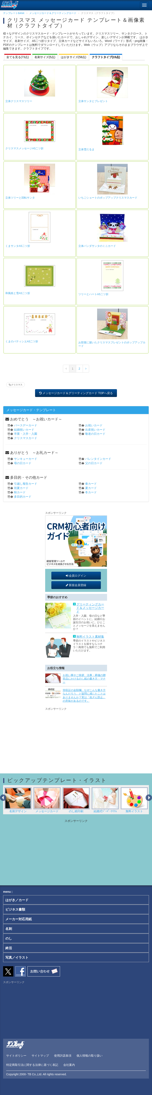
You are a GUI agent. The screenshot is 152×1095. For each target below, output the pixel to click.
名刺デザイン (18, 800)
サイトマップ (40, 1055)
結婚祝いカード (24, 429)
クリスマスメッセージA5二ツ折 (24, 148)
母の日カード (22, 463)
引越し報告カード (25, 483)
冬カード (91, 492)
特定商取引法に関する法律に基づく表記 (32, 1064)
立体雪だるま (86, 149)
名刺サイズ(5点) (44, 57)
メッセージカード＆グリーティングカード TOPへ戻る (76, 393)
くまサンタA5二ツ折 (17, 245)
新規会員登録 (76, 585)
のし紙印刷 (76, 800)
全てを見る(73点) (17, 57)
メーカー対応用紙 (18, 919)
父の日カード (94, 463)
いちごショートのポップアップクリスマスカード (107, 197)
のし (8, 938)
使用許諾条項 (62, 1055)
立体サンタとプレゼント (93, 101)
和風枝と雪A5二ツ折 (17, 293)
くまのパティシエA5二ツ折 (21, 341)
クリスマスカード (25, 438)
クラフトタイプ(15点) (106, 57)
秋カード (20, 492)
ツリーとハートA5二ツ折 (93, 294)
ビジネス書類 (15, 909)
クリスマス (16, 384)
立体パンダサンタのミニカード (97, 245)
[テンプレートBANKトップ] (9, 4)
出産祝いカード (95, 429)
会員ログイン (76, 575)
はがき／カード (16, 900)
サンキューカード (25, 458)
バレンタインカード (98, 458)
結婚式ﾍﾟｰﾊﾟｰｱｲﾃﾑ (105, 800)
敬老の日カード (95, 433)
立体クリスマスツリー (18, 101)
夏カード (91, 488)
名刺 (8, 929)
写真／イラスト (16, 957)
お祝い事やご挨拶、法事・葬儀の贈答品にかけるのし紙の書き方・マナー (84, 679)
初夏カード (21, 488)
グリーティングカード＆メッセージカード (90, 608)
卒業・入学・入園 (25, 433)
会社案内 (69, 1064)
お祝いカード (94, 425)
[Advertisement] (76, 737)
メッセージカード (47, 800)
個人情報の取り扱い (90, 1055)
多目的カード (22, 496)
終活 (8, 948)
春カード (91, 483)
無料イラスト (134, 800)
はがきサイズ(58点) (73, 57)
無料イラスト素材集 (90, 636)
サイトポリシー (16, 1055)
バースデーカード (25, 425)
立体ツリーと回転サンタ (20, 197)
